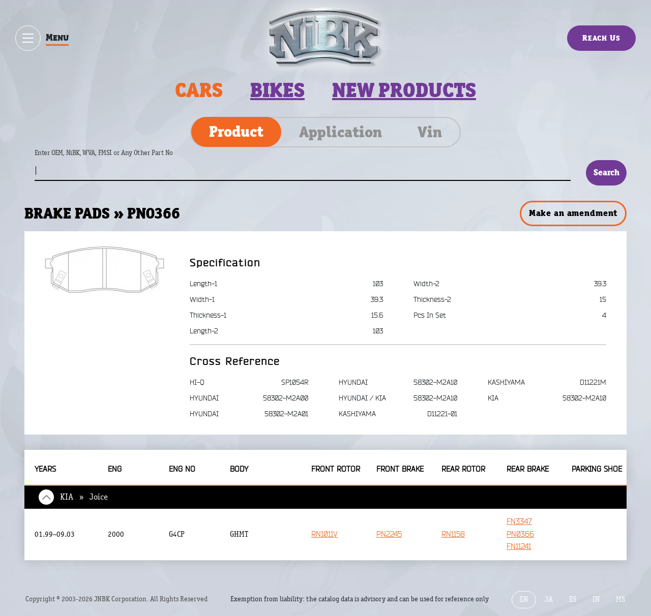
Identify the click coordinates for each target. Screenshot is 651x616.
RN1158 (453, 534)
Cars (199, 90)
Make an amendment (573, 213)
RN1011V (324, 534)
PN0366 (520, 534)
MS (620, 599)
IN (596, 599)
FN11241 (519, 546)
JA (549, 599)
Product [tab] (236, 131)
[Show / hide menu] (28, 38)
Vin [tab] (430, 132)
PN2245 (389, 534)
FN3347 (519, 522)
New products (404, 90)
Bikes (277, 90)
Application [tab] (340, 132)
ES (572, 599)
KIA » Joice (84, 497)
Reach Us (601, 38)
